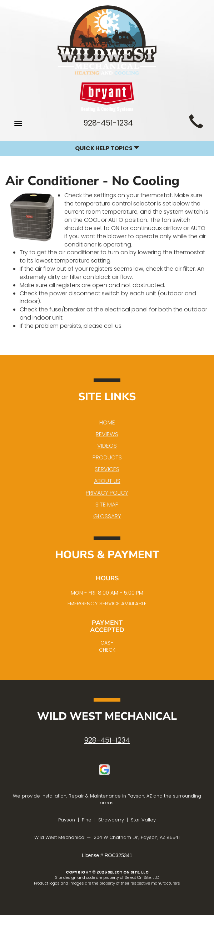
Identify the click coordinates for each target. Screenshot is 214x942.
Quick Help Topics (107, 148)
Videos (107, 446)
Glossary (107, 516)
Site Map (107, 504)
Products (107, 457)
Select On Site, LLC (128, 872)
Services (107, 469)
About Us (107, 481)
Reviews (107, 434)
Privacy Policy (107, 493)
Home (107, 422)
